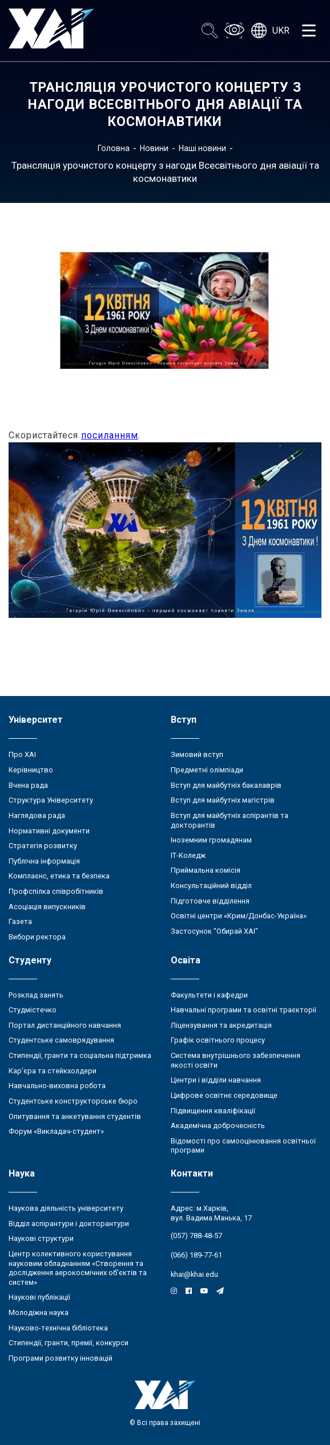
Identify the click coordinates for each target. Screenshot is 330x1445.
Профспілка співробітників (56, 891)
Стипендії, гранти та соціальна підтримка (80, 1055)
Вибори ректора (37, 937)
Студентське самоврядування (61, 1040)
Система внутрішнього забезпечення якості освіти (235, 1060)
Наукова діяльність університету (66, 1208)
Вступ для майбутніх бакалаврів (226, 785)
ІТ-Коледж (188, 855)
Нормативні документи (49, 831)
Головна (114, 148)
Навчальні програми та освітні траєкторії (243, 1010)
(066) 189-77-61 (196, 1255)
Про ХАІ (22, 754)
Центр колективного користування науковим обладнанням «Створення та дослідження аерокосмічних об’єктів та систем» (78, 1268)
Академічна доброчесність (218, 1125)
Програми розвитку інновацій (60, 1358)
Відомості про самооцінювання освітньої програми (243, 1146)
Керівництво (31, 770)
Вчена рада (28, 785)
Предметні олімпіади (207, 770)
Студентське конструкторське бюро (73, 1101)
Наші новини (202, 148)
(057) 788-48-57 (196, 1235)
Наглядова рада (37, 815)
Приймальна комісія (205, 870)
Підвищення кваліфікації (213, 1110)
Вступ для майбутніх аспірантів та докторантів (229, 820)
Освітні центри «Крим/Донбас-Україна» (239, 915)
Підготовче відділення (210, 901)
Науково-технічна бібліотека (58, 1328)
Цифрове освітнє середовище (224, 1095)
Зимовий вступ (197, 754)
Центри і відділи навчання (216, 1080)
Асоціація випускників (47, 906)
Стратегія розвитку (43, 845)
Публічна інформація (44, 861)
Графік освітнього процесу (218, 1040)
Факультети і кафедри (209, 995)
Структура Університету (51, 800)
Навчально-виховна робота (57, 1085)
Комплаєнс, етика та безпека (59, 876)
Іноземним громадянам (211, 840)
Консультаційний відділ (211, 885)
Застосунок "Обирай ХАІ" (214, 931)
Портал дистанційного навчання (65, 1025)
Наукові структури (41, 1238)
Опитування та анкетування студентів (75, 1116)
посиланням (109, 435)
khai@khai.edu (194, 1274)
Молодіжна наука (39, 1312)
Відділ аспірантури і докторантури (69, 1223)
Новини (154, 148)
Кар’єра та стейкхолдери (52, 1071)
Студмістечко (33, 1010)
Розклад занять (36, 995)
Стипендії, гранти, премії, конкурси (68, 1342)
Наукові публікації (39, 1297)
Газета (20, 921)
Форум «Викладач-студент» (56, 1131)
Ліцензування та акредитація (221, 1025)
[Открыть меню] (308, 30)
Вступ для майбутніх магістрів (223, 800)
